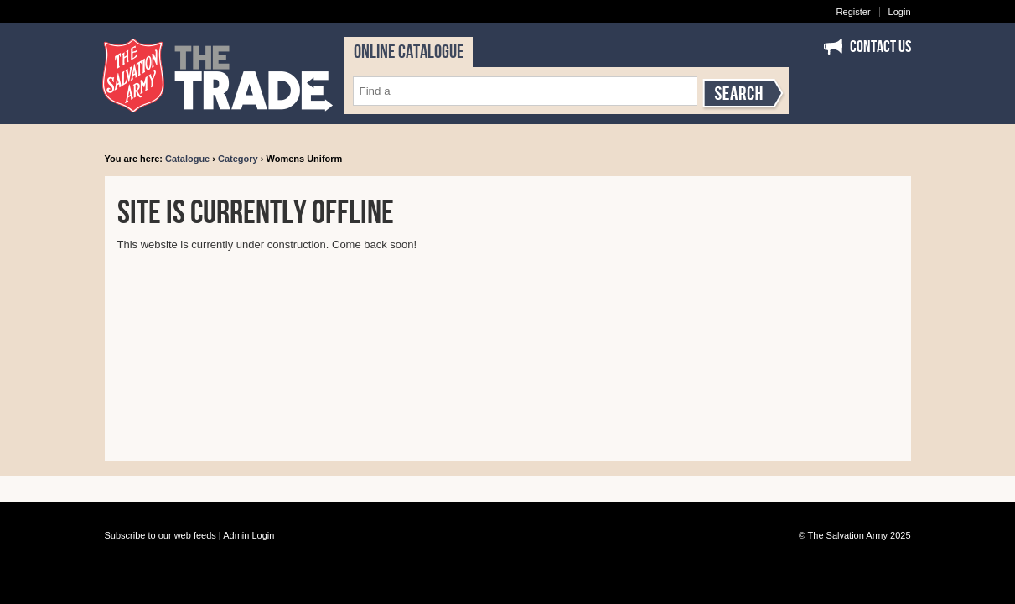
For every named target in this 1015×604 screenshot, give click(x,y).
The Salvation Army (848, 535)
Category (238, 159)
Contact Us (880, 47)
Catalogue (187, 159)
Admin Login (248, 535)
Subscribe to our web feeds (160, 535)
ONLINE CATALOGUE (408, 52)
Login (899, 12)
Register (853, 12)
